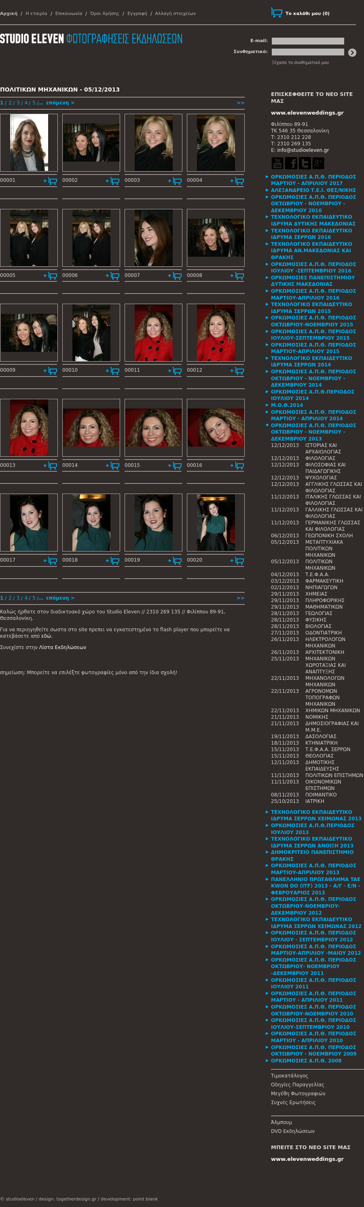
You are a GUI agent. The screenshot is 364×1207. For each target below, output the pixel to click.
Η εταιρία (36, 13)
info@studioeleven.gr (303, 150)
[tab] (317, 180)
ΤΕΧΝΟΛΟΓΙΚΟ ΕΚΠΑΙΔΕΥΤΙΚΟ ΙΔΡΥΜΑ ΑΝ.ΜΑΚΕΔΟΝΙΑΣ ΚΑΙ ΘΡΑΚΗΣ (311, 250)
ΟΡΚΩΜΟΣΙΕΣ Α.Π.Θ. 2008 (306, 1061)
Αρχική (8, 13)
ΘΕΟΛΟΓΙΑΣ (319, 756)
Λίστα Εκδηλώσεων (62, 647)
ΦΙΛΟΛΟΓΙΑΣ (320, 458)
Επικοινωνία (69, 13)
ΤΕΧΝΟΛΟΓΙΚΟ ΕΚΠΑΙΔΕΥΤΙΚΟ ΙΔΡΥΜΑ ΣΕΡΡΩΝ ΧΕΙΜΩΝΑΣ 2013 (316, 815)
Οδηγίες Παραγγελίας (297, 1085)
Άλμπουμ (281, 1122)
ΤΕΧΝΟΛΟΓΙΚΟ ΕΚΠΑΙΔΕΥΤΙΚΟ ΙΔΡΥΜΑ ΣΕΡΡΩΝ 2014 (311, 362)
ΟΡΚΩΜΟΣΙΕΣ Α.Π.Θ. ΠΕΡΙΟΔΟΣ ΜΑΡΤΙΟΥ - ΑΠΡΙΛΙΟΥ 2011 (313, 997)
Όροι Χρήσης (104, 13)
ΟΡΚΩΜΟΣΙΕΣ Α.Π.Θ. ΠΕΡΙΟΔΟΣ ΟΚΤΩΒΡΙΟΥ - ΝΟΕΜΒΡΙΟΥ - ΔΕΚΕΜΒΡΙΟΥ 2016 (313, 203)
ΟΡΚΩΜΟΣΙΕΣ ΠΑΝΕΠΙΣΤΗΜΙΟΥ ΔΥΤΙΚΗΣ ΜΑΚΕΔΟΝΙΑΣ (313, 281)
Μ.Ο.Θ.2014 (287, 405)
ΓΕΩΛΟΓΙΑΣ (318, 613)
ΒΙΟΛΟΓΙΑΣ (318, 626)
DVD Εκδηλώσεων (293, 1131)
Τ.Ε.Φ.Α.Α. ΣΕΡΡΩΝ (327, 749)
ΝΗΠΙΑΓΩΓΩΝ (321, 587)
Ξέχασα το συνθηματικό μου (300, 62)
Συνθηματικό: (250, 51)
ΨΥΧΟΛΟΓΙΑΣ (321, 478)
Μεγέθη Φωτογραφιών (298, 1093)
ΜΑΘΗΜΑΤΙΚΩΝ (324, 607)
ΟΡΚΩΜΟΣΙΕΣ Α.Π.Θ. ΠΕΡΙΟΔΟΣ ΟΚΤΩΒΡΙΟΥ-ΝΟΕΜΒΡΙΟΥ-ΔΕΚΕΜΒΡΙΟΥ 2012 (313, 905)
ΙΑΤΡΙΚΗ (314, 801)
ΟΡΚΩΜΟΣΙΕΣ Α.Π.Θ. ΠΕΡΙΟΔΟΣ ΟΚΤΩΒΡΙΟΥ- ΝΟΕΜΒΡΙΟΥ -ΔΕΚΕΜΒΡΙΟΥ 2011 (313, 966)
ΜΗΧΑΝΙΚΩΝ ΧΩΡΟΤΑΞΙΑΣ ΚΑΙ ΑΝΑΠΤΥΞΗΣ (325, 665)
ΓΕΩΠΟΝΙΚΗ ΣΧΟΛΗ (329, 536)
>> (241, 103)
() (308, 13)
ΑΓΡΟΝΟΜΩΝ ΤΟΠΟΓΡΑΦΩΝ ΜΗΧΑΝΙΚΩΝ (322, 697)
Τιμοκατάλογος (289, 1076)
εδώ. (47, 636)
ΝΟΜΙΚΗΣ (316, 717)
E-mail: (259, 40)
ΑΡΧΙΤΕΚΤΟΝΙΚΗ (324, 652)
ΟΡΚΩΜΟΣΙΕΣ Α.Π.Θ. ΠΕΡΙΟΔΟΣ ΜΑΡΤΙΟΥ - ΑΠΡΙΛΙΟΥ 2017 (313, 180)
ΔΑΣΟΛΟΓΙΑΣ (320, 736)
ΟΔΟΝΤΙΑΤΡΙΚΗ (323, 633)
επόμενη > (60, 103)
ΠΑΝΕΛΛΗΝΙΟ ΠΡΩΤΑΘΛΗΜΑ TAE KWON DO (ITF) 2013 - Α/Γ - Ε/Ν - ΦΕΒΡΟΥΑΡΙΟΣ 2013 (315, 886)
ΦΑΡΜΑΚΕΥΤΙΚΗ (324, 581)
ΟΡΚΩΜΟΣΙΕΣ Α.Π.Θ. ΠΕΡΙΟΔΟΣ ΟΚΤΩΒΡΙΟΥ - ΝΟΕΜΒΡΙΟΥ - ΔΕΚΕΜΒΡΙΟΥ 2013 (313, 432)
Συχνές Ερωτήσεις (293, 1102)
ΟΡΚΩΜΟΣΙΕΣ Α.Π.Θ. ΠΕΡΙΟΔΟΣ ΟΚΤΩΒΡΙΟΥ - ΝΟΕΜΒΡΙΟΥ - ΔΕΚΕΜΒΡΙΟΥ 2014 (313, 378)
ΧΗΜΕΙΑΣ (316, 594)
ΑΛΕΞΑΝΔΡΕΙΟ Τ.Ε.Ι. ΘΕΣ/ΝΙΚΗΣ (313, 190)
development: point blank (129, 1199)
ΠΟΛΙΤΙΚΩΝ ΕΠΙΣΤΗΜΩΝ (334, 775)
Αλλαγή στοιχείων (175, 13)
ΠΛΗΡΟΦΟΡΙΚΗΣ (325, 600)
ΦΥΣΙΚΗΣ (315, 620)
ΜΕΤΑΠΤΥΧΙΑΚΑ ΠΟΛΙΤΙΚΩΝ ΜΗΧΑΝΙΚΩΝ (324, 548)
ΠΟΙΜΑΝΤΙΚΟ (321, 795)
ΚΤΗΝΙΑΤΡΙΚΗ (321, 743)
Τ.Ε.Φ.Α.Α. (317, 574)
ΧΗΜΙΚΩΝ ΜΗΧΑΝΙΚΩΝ (332, 710)
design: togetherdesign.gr (67, 1199)
